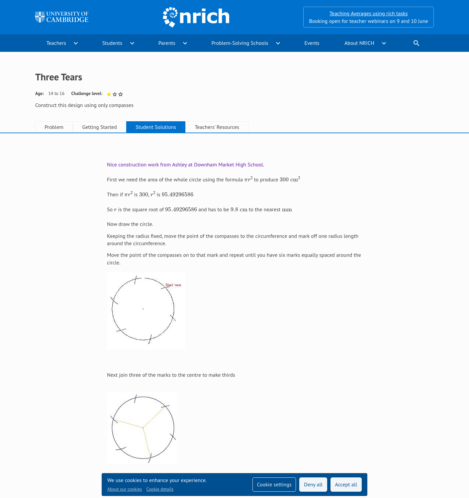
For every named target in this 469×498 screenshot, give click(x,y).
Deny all (313, 484)
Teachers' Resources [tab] (217, 127)
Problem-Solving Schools (240, 43)
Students (112, 43)
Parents (166, 43)
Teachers (56, 43)
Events (311, 43)
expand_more (76, 43)
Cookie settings (274, 484)
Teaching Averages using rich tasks (368, 13)
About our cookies (124, 489)
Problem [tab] (54, 127)
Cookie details (159, 489)
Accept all (346, 484)
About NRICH (359, 43)
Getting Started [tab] (99, 127)
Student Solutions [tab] (156, 127)
